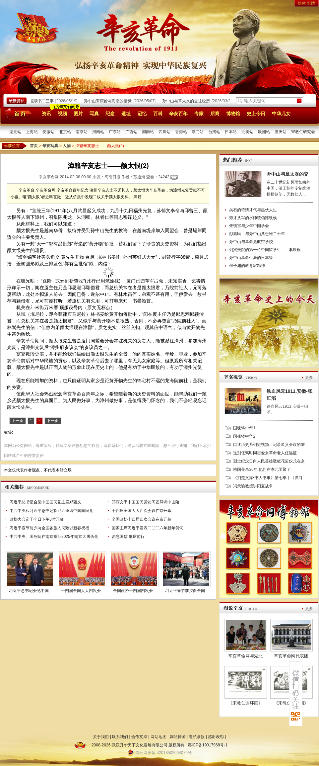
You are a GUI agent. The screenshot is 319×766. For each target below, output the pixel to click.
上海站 (32, 131)
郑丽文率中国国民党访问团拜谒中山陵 (145, 502)
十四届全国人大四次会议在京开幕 (141, 510)
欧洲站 (264, 131)
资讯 (46, 113)
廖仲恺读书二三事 (40, 101)
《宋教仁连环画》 (245, 703)
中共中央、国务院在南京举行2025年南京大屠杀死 (54, 536)
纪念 (110, 113)
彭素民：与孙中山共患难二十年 (257, 233)
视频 (62, 113)
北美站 (247, 131)
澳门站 (198, 131)
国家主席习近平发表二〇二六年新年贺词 (147, 528)
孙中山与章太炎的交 (287, 174)
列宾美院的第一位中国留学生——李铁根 (265, 249)
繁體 (311, 3)
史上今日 (256, 113)
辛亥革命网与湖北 (245, 655)
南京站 (82, 131)
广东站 (115, 131)
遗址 (126, 113)
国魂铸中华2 (244, 436)
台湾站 (214, 131)
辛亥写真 (50, 145)
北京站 (65, 131)
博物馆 (233, 113)
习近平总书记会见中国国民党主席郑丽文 (45, 502)
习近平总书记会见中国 (29, 590)
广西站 (131, 131)
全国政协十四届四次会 (133, 590)
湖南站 (148, 131)
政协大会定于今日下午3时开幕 (37, 519)
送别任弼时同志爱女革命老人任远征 (265, 453)
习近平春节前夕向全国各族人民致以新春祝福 (49, 528)
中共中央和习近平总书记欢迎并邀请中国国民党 (51, 510)
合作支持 (139, 736)
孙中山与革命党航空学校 (251, 241)
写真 (94, 113)
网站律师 (178, 736)
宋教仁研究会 (303, 131)
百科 (157, 113)
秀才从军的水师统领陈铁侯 (253, 217)
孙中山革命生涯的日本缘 (251, 257)
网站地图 (158, 736)
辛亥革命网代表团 (291, 655)
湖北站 (15, 131)
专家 (199, 113)
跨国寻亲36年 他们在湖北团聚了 (261, 469)
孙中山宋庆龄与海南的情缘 (110, 101)
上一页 (18, 420)
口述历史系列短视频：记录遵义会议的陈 (269, 444)
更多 (309, 377)
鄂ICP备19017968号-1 (207, 745)
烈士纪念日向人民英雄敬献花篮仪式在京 (269, 461)
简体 (302, 3)
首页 (17, 113)
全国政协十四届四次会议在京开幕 (141, 519)
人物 (67, 145)
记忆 (142, 113)
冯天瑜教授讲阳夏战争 (253, 486)
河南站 (98, 131)
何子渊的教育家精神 (247, 265)
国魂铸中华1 (244, 428)
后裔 (215, 113)
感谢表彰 (216, 736)
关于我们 (101, 736)
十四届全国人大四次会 (81, 590)
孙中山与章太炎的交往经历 (189, 101)
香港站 (181, 131)
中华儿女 (281, 113)
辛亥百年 (178, 113)
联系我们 (120, 736)
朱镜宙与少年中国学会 (249, 225)
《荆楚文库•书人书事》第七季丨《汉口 (267, 477)
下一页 (53, 420)
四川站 (164, 131)
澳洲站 (281, 131)
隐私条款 (197, 736)
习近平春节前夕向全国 (185, 590)
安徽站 (48, 131)
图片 (78, 113)
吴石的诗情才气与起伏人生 (253, 210)
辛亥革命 (25, 340)
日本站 (231, 131)
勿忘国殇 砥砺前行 (128, 536)
